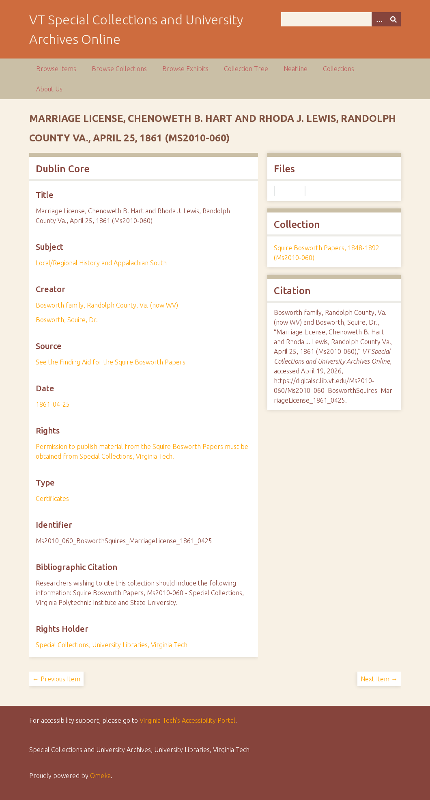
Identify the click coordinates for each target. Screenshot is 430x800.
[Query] (341, 19)
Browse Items (56, 68)
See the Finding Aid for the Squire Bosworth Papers (110, 362)
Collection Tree (246, 68)
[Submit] (393, 19)
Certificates (52, 498)
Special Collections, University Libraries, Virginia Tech (111, 644)
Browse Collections (119, 68)
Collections (338, 68)
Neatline (295, 68)
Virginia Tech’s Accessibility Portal (187, 720)
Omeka (100, 775)
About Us (49, 89)
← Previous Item (56, 679)
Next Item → (379, 679)
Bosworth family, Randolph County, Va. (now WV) (107, 305)
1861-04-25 (53, 404)
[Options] (379, 19)
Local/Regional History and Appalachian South (101, 263)
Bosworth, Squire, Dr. (67, 319)
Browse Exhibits (185, 68)
